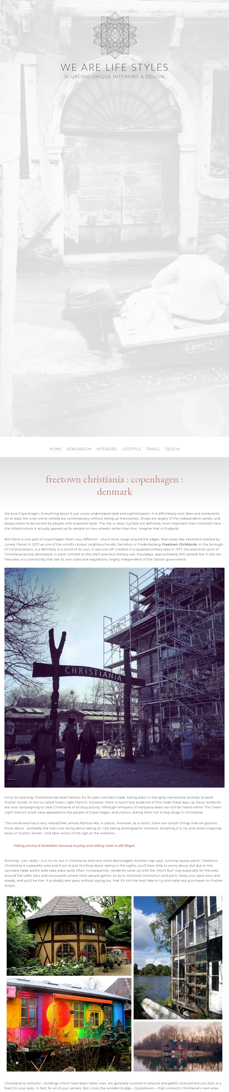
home (56, 449)
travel (153, 449)
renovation (79, 449)
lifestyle (131, 449)
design (172, 449)
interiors (106, 449)
